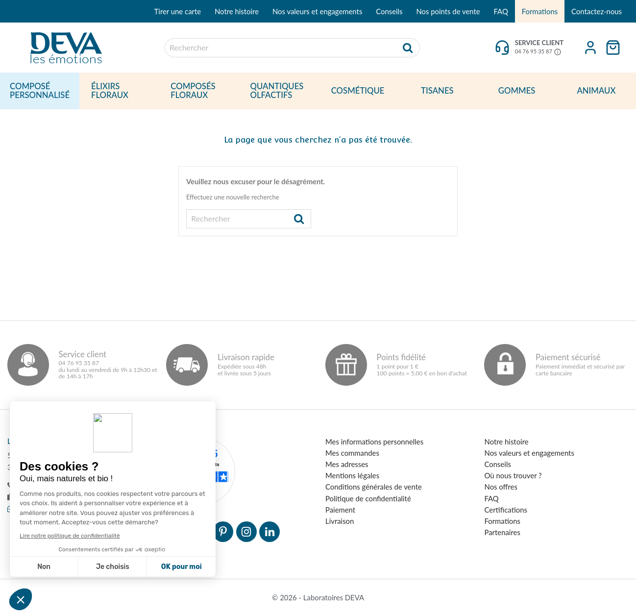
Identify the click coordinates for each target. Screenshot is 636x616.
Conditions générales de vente (373, 486)
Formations (540, 11)
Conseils (389, 11)
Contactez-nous (596, 11)
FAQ (501, 11)
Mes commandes (352, 452)
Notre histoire (237, 11)
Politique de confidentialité (368, 498)
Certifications (506, 509)
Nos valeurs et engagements (317, 11)
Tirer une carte (177, 11)
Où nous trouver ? (513, 475)
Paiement (340, 509)
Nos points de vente (448, 11)
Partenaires (502, 532)
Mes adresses (346, 464)
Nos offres (501, 486)
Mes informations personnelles (374, 441)
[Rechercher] (292, 47)
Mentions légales (352, 475)
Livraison (339, 521)
